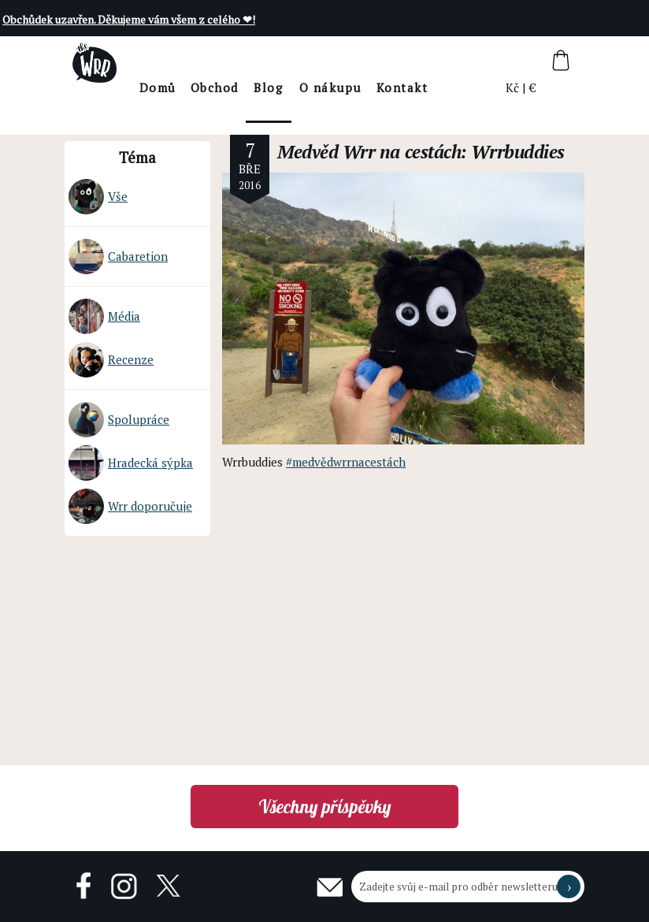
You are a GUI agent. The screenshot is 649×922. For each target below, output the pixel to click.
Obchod (258, 87)
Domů (201, 87)
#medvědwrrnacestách (346, 462)
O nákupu (374, 87)
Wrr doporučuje (130, 506)
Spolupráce (119, 419)
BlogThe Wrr (312, 101)
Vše (98, 196)
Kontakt (446, 87)
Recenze (111, 359)
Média (104, 316)
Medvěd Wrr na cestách (369, 151)
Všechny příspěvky (324, 806)
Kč (513, 87)
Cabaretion (118, 256)
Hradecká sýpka (131, 463)
